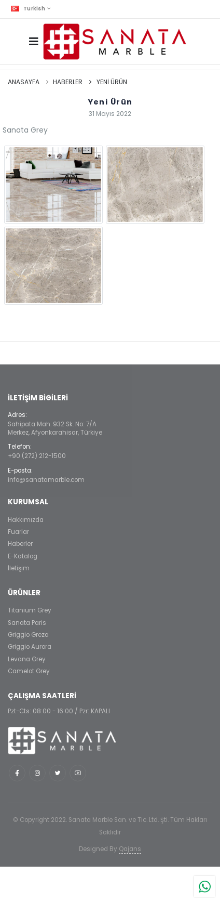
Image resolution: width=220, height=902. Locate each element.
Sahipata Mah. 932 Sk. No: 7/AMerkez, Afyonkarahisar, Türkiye (55, 428)
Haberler (67, 81)
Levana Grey (27, 659)
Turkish (28, 8)
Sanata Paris (27, 623)
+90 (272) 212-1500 (37, 456)
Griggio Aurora (29, 647)
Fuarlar (18, 532)
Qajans (130, 849)
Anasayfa (23, 81)
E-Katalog (22, 556)
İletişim (19, 568)
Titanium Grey (29, 610)
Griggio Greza (28, 635)
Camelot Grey (29, 671)
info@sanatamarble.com (46, 480)
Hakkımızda (26, 520)
